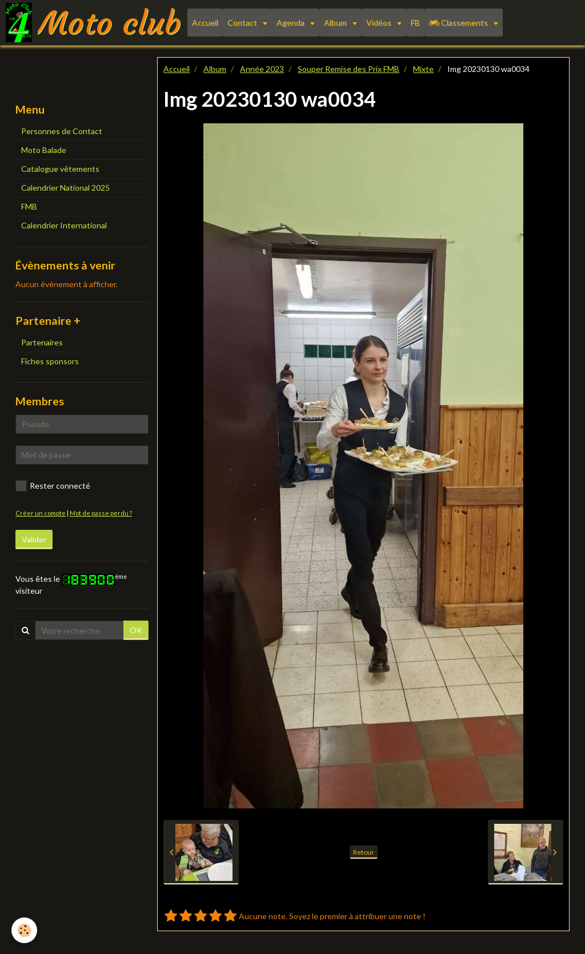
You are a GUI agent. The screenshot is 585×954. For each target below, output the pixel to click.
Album (336, 22)
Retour (363, 852)
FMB (29, 206)
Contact (243, 22)
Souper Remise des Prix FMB (348, 69)
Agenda (291, 22)
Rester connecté (52, 486)
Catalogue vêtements (60, 169)
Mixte (423, 69)
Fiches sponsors (50, 361)
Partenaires (42, 342)
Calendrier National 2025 (65, 187)
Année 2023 (262, 69)
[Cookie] (24, 930)
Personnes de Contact (61, 131)
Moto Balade (43, 150)
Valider (34, 539)
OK (136, 630)
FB (415, 22)
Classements (459, 22)
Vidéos (379, 22)
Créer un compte (40, 513)
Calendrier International (64, 225)
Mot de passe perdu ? (101, 513)
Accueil (205, 22)
